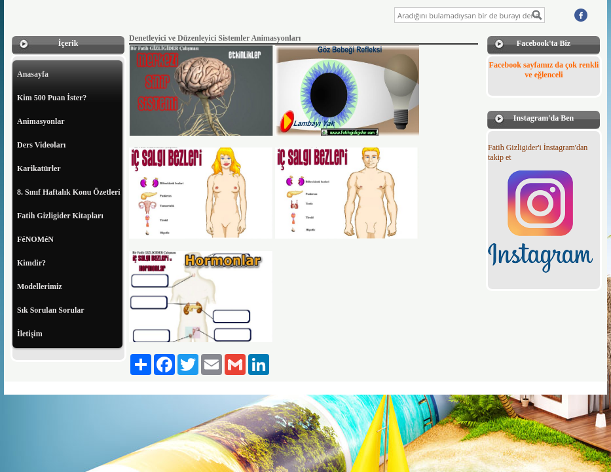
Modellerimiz (39, 286)
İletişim (30, 333)
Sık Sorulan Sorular (50, 310)
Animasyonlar (41, 121)
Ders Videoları (41, 144)
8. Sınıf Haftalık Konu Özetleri (68, 192)
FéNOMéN (35, 239)
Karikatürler (39, 168)
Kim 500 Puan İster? (51, 97)
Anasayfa (32, 74)
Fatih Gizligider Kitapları (60, 215)
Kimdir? (31, 262)
